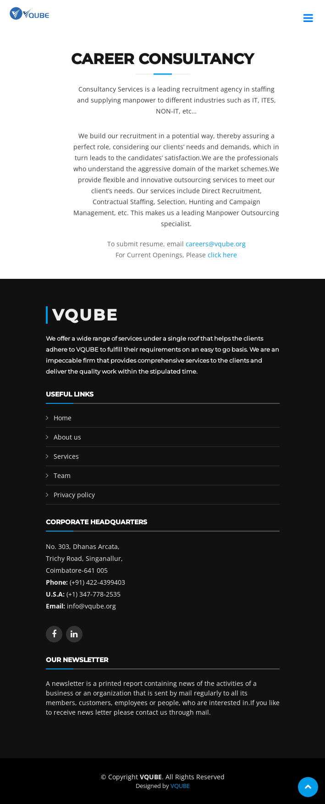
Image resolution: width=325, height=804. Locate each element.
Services (66, 456)
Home (63, 417)
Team (62, 475)
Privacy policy (74, 494)
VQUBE (180, 786)
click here (222, 254)
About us (67, 437)
